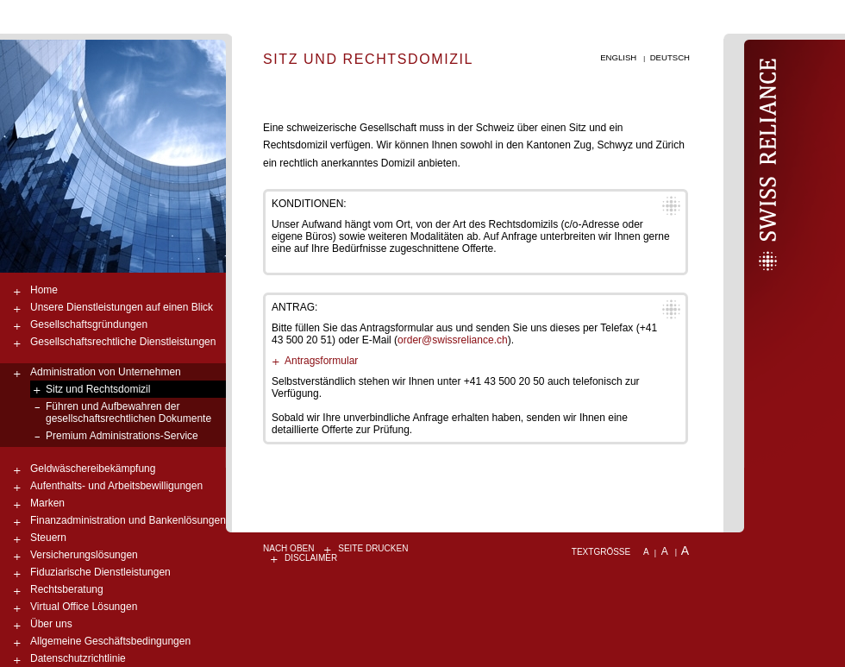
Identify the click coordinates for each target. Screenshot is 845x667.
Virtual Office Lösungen (83, 607)
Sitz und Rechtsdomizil (98, 389)
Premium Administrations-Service (122, 436)
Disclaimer (311, 558)
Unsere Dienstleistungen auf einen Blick (121, 307)
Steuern (48, 538)
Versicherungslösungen (84, 555)
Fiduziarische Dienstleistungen (100, 572)
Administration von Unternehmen (105, 372)
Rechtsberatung (66, 589)
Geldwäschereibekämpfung (92, 468)
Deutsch (670, 57)
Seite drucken (373, 548)
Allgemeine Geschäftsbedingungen (110, 641)
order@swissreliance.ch (452, 340)
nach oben (288, 548)
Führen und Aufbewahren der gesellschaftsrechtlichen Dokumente (128, 412)
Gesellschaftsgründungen (88, 324)
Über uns (51, 624)
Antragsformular (321, 361)
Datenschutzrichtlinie (78, 658)
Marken (47, 503)
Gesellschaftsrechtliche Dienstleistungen (123, 342)
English (618, 57)
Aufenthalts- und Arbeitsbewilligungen (116, 486)
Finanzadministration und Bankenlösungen (128, 520)
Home (44, 290)
